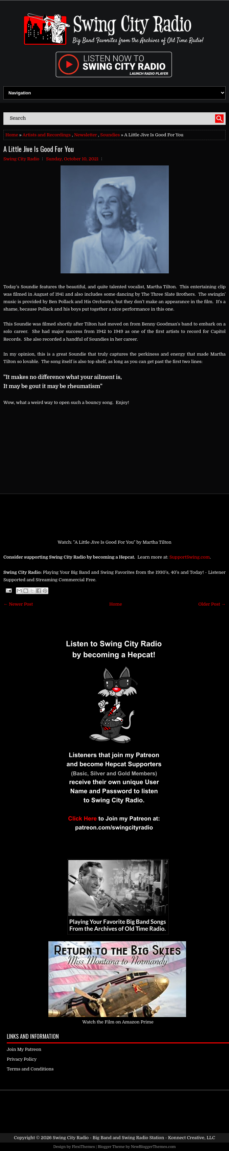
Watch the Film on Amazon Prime (118, 1021)
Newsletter (85, 134)
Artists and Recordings (47, 134)
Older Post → (212, 604)
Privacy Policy (22, 1059)
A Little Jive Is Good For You (38, 149)
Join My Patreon (24, 1049)
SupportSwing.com (189, 557)
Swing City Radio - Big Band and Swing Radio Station (108, 1137)
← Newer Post (18, 604)
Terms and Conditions (30, 1068)
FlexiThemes (83, 1147)
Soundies (110, 134)
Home (11, 134)
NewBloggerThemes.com (153, 1147)
